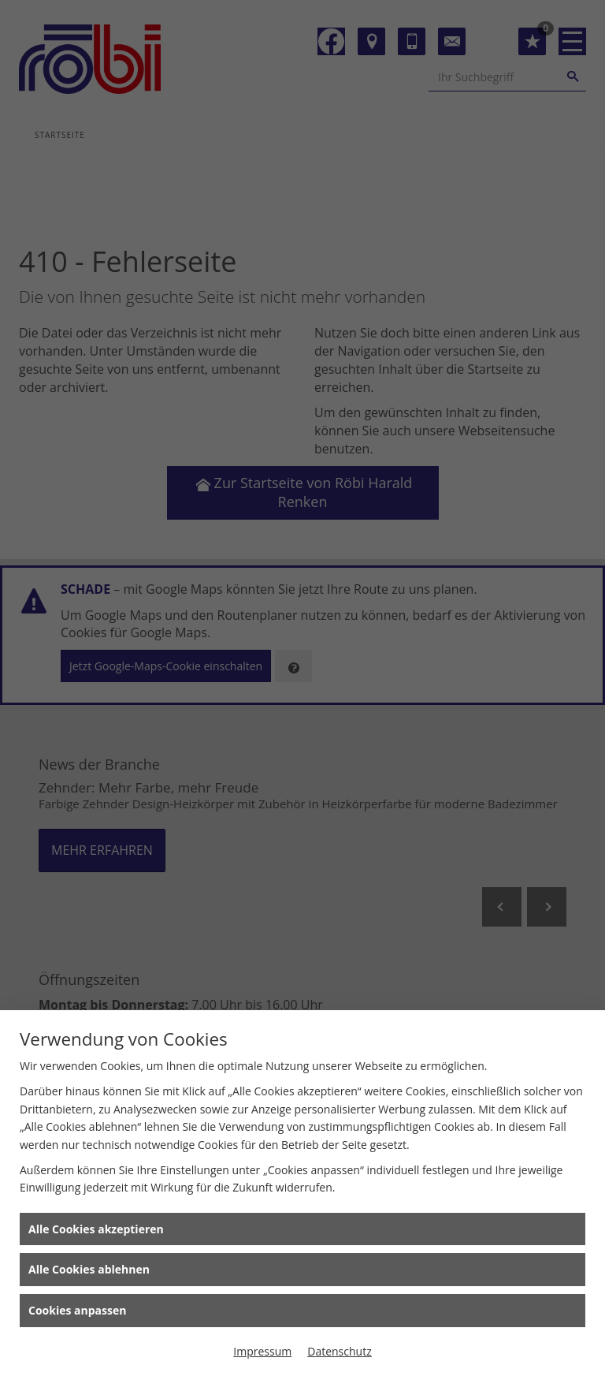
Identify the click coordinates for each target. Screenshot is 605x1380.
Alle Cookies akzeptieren (96, 1228)
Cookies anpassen (77, 1310)
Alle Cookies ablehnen (89, 1269)
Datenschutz (339, 1351)
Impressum (262, 1351)
